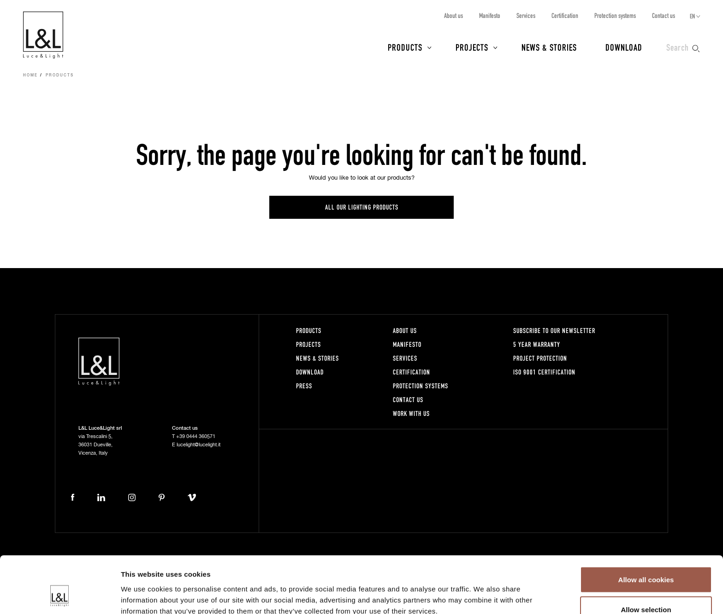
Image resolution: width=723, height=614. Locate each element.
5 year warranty (536, 344)
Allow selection (646, 559)
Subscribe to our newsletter (554, 330)
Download (623, 47)
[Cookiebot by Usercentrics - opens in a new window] (59, 596)
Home (30, 75)
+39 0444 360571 (195, 436)
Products (405, 47)
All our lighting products (361, 207)
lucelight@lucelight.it (198, 444)
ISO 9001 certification (544, 371)
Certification (564, 15)
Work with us (411, 413)
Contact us (663, 15)
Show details (483, 590)
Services (525, 15)
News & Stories (549, 47)
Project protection (540, 358)
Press (304, 385)
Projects (472, 47)
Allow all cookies (646, 529)
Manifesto (489, 15)
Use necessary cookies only (646, 589)
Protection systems (615, 15)
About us (453, 15)
